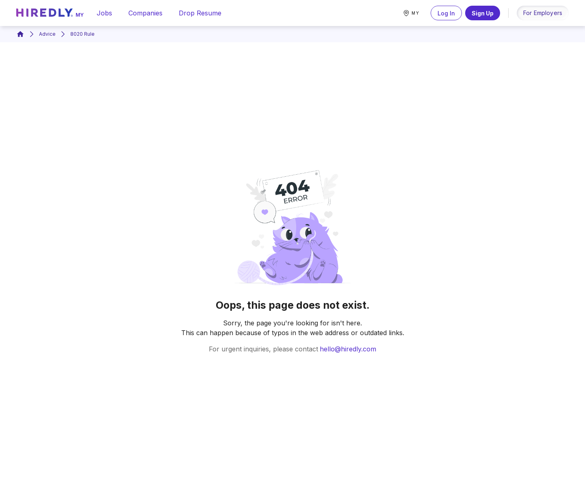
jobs (104, 13)
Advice (47, 34)
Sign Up (482, 13)
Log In (446, 13)
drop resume (200, 13)
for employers (542, 12)
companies (145, 13)
